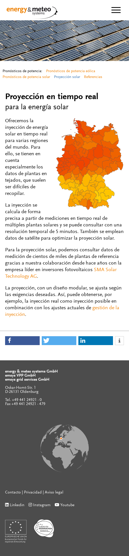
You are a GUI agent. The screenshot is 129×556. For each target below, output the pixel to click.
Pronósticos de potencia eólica (70, 71)
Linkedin (17, 505)
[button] (22, 340)
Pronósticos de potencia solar (26, 77)
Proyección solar (67, 77)
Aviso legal (54, 492)
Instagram (42, 505)
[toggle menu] (116, 10)
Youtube (67, 505)
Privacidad (33, 492)
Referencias (93, 77)
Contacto (13, 492)
